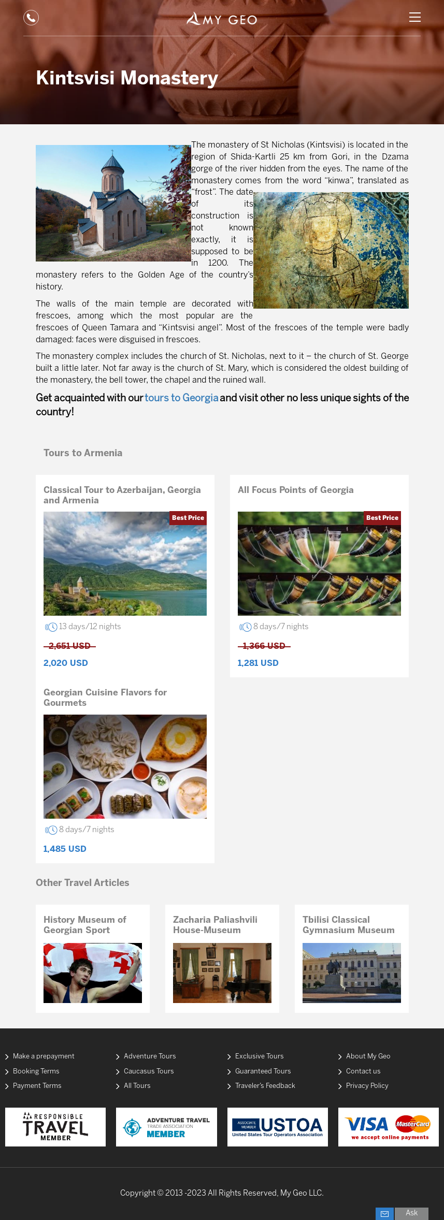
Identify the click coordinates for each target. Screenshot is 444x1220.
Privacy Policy (367, 1086)
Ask (412, 1213)
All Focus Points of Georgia (296, 490)
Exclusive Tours (259, 1056)
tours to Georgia (182, 398)
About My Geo (368, 1056)
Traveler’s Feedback (265, 1086)
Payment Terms (37, 1086)
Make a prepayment (44, 1056)
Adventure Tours (150, 1056)
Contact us (363, 1071)
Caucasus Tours (149, 1071)
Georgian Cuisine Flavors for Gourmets (105, 698)
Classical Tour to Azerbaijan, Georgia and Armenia (122, 495)
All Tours (137, 1086)
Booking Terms (36, 1071)
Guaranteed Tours (263, 1071)
